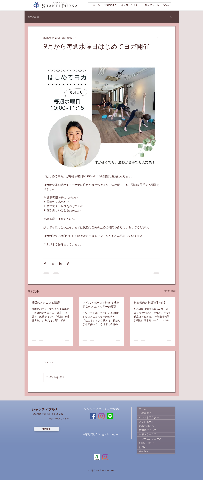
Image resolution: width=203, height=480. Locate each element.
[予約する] (46, 429)
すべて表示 (169, 290)
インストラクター (149, 417)
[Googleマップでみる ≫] (58, 419)
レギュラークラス (149, 434)
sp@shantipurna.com (101, 470)
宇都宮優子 (145, 413)
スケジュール (146, 421)
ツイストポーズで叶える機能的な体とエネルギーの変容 (101, 304)
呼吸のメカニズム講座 (46, 302)
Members (143, 451)
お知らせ (144, 447)
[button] (171, 17)
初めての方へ (146, 426)
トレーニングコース (150, 438)
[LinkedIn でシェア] (60, 263)
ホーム (142, 409)
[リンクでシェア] (68, 263)
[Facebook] (93, 416)
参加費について (147, 430)
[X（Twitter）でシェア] (52, 263)
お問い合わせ (146, 443)
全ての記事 (33, 16)
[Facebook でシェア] (44, 263)
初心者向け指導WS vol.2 (149, 302)
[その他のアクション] (158, 38)
